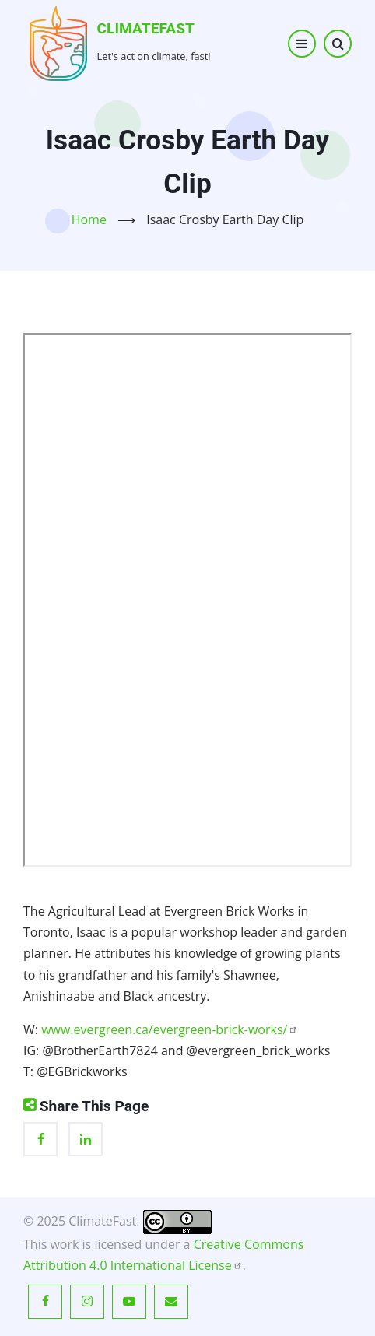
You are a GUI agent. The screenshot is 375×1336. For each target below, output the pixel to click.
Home (89, 219)
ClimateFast (146, 28)
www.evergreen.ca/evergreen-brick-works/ (169, 1029)
